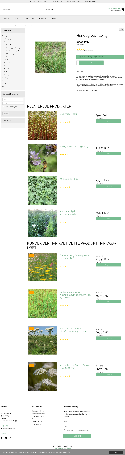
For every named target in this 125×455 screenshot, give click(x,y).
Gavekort (43, 18)
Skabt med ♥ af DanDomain (62, 449)
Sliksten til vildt (8, 63)
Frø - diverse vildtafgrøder (13, 51)
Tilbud (53, 18)
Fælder (6, 66)
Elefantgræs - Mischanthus (11, 75)
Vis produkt (108, 121)
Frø (5, 42)
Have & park (30, 18)
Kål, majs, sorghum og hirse (13, 54)
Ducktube (7, 72)
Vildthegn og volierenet (10, 39)
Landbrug (17, 18)
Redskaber (7, 69)
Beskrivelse (79, 71)
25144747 (4, 426)
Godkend (6, 113)
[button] (120, 29)
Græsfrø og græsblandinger (13, 48)
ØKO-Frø (8, 57)
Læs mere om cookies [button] (63, 452)
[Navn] (77, 421)
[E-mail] (77, 426)
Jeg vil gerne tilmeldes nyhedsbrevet (14, 107)
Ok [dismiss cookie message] (116, 452)
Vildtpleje (5, 18)
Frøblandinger (9, 45)
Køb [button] (91, 63)
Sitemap (3, 433)
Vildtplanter (7, 60)
